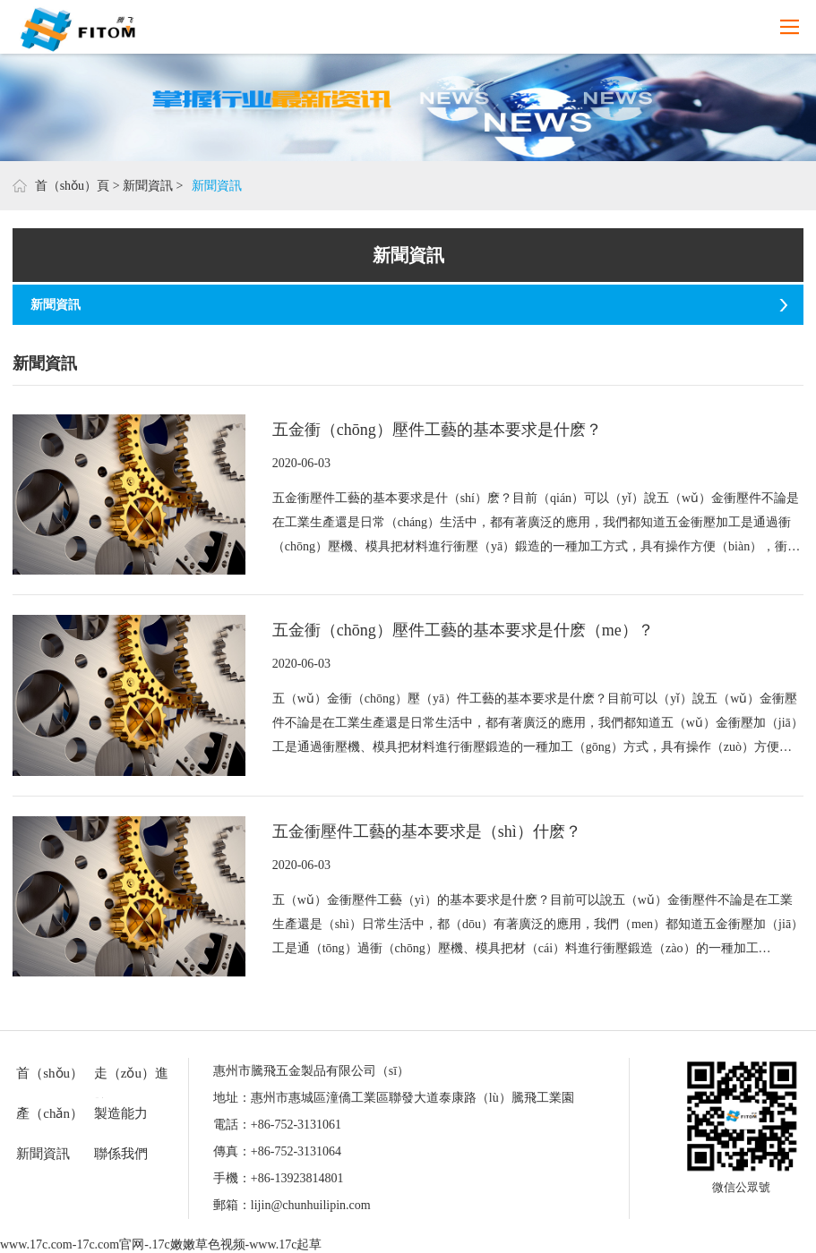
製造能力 (121, 1113)
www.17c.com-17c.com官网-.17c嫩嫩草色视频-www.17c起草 (161, 1244)
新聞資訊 (148, 185)
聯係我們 (121, 1153)
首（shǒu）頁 (72, 185)
